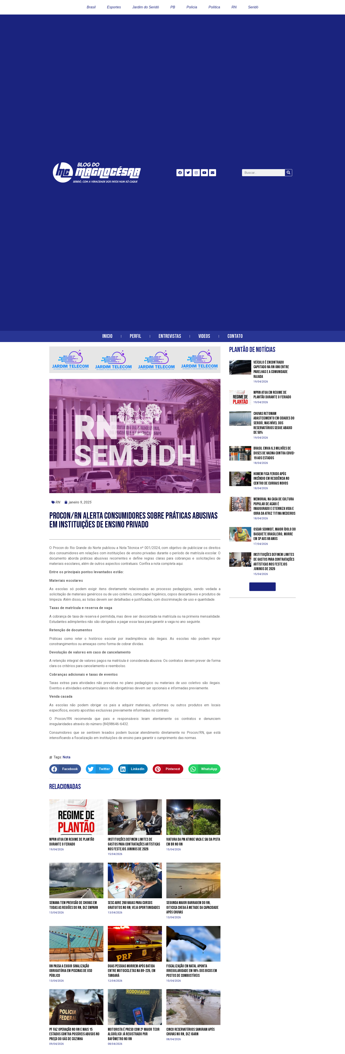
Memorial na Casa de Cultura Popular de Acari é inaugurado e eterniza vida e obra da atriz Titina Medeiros (274, 506)
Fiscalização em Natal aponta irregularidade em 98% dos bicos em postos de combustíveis (191, 971)
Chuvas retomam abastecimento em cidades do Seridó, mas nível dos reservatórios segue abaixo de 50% (273, 423)
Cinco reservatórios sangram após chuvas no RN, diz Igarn (190, 1032)
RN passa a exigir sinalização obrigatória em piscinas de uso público (70, 971)
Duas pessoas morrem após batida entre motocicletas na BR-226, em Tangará (131, 971)
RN (234, 7)
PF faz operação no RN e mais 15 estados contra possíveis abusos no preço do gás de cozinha (74, 1034)
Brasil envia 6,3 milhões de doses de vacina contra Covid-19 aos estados (274, 453)
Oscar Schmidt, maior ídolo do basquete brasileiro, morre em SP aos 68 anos (274, 534)
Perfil (135, 336)
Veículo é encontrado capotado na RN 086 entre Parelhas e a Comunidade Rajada (271, 369)
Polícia (192, 7)
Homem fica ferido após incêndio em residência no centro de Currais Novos (271, 479)
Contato (235, 336)
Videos (204, 336)
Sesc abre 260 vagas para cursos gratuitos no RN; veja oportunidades (134, 905)
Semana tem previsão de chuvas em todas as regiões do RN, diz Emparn (73, 905)
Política (214, 7)
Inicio (107, 336)
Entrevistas (170, 336)
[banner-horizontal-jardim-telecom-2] (134, 372)
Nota (66, 757)
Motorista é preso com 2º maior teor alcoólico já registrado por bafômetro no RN (134, 1034)
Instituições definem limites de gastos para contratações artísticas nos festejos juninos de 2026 (134, 844)
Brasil (91, 7)
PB (172, 7)
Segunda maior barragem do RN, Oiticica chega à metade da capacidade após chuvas (192, 907)
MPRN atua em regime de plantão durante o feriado (71, 842)
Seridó (253, 7)
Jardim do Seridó (145, 7)
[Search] (288, 172)
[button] (65, 769)
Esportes (114, 7)
